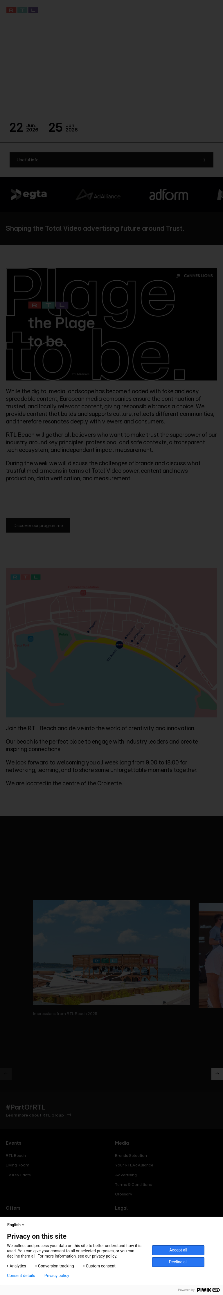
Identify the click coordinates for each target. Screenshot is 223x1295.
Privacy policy (56, 1275)
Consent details (21, 1275)
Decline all (178, 1262)
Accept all (178, 1250)
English (16, 1224)
